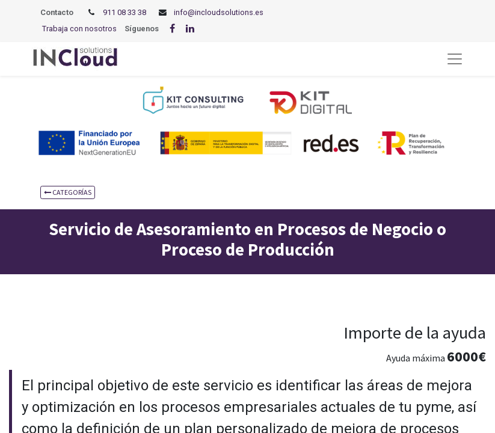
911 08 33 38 (124, 12)
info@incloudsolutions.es (218, 12)
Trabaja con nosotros (79, 28)
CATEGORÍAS (67, 192)
